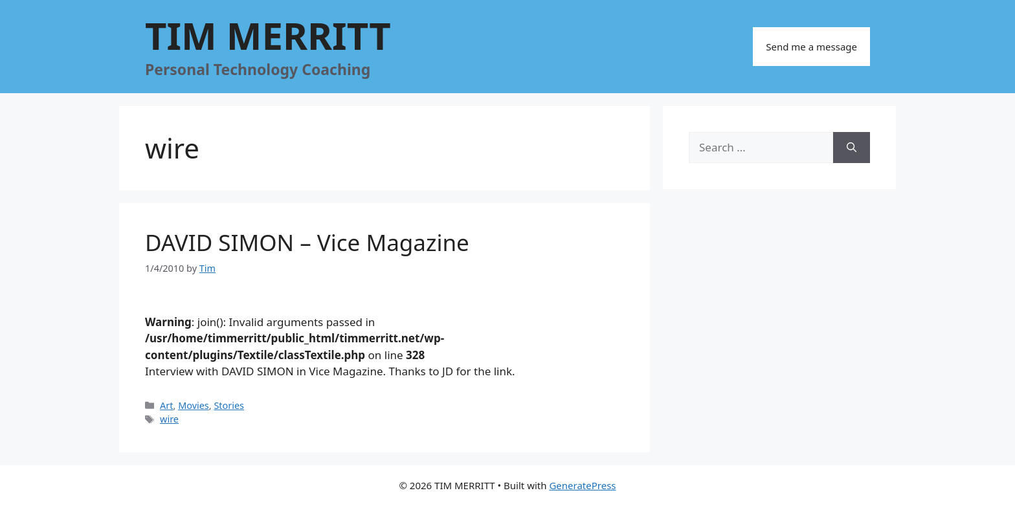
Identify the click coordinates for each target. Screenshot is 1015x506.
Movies (193, 405)
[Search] (851, 147)
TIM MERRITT (268, 35)
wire (169, 419)
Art (166, 405)
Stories (229, 405)
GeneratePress (582, 485)
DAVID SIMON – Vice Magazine (307, 242)
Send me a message (811, 46)
